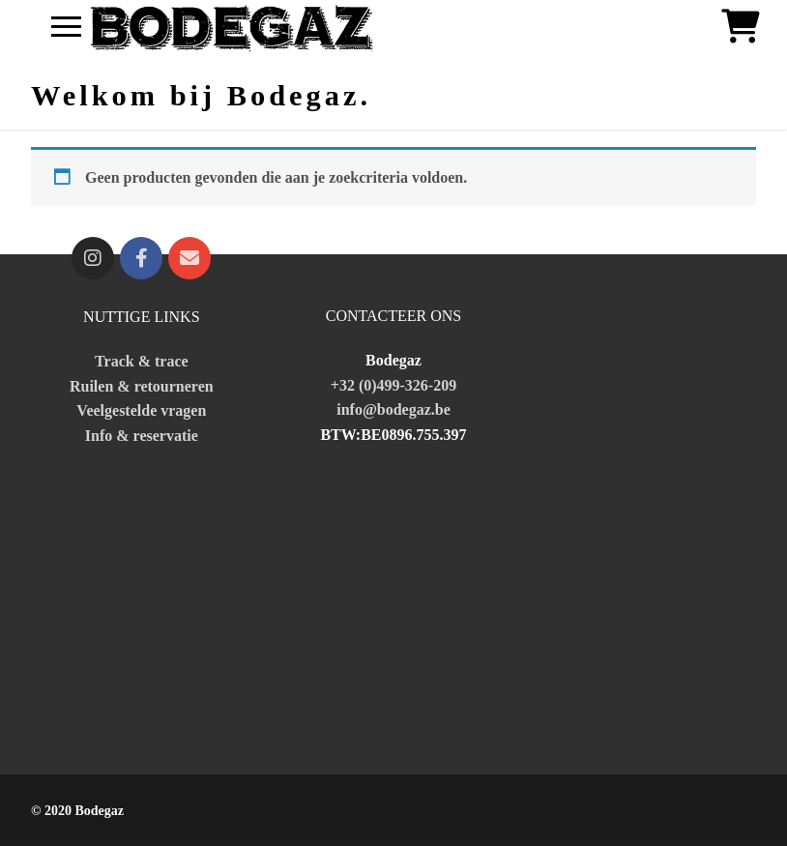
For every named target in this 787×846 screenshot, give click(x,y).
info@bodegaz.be (393, 409)
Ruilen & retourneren (142, 386)
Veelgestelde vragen (141, 410)
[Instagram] (93, 258)
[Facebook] (141, 258)
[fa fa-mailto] (189, 258)
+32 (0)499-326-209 (393, 385)
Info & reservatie (141, 435)
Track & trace (142, 361)
